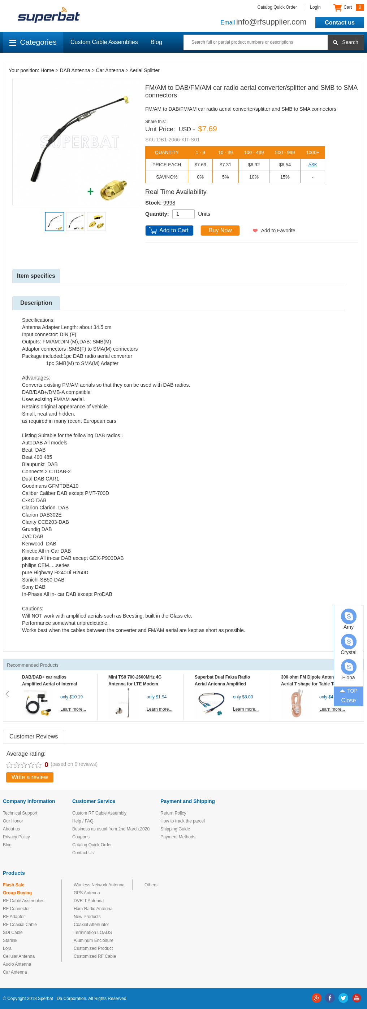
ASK (312, 164)
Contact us (340, 22)
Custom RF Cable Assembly (99, 813)
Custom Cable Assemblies (104, 42)
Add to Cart (174, 230)
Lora (7, 948)
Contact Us (83, 852)
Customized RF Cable (95, 956)
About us (11, 829)
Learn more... (73, 709)
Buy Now (220, 230)
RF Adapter (14, 916)
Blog (156, 42)
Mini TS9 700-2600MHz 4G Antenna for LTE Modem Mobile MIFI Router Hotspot (136, 684)
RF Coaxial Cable (20, 924)
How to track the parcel (182, 821)
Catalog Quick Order (277, 7)
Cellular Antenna (19, 956)
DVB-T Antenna (89, 900)
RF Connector (16, 908)
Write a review (30, 777)
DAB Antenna (75, 70)
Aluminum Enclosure (93, 940)
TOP (349, 690)
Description (36, 303)
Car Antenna (110, 70)
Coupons (81, 836)
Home (47, 70)
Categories (33, 42)
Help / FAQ (83, 821)
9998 (169, 202)
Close (348, 700)
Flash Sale (13, 884)
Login (315, 7)
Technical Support (20, 813)
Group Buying (17, 892)
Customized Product (93, 948)
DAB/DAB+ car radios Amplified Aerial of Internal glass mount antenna (49, 684)
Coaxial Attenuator (91, 924)
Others (150, 884)
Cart (348, 8)
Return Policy (173, 813)
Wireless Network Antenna (99, 884)
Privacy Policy (16, 836)
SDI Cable (13, 932)
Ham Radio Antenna (93, 908)
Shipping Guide (175, 829)
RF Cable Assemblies (23, 900)
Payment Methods (177, 836)
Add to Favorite (278, 230)
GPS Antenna (87, 892)
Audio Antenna (17, 964)
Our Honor (13, 821)
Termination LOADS (93, 932)
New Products (87, 916)
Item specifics (36, 276)
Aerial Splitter (145, 70)
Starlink (10, 940)
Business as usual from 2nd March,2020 (111, 829)
